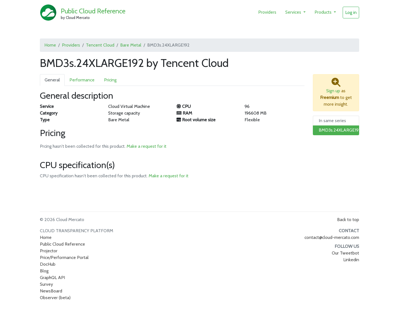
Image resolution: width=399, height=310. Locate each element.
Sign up (333, 90)
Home (50, 45)
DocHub (47, 264)
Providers (267, 12)
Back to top (348, 219)
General (52, 80)
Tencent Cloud (100, 45)
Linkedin (351, 259)
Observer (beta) (55, 297)
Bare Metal (130, 45)
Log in (351, 12)
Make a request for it (146, 146)
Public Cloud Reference (93, 11)
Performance (82, 80)
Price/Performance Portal (64, 257)
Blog (44, 270)
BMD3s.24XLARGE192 (340, 130)
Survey (46, 284)
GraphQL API (52, 277)
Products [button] (324, 12)
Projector (48, 250)
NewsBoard (51, 291)
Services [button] (293, 12)
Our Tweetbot (345, 253)
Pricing (110, 80)
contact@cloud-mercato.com (331, 237)
